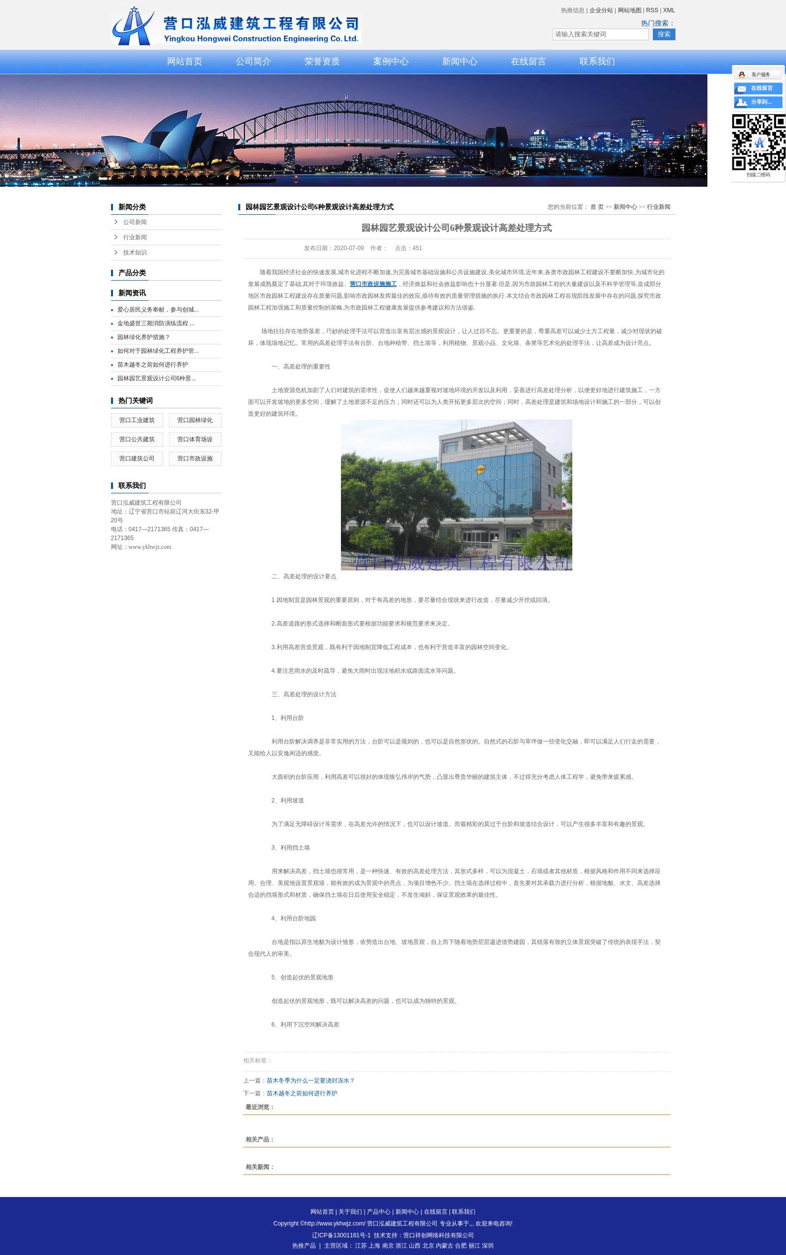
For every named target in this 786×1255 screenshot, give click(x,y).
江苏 (361, 1245)
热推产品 (304, 1245)
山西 (415, 1245)
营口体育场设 (195, 439)
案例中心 (391, 61)
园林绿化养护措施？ (143, 337)
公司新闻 (135, 222)
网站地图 (630, 10)
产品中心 (379, 1211)
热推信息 (573, 10)
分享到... (761, 102)
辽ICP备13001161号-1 (341, 1235)
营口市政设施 (195, 458)
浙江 (401, 1245)
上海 (374, 1245)
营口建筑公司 (137, 458)
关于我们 (350, 1211)
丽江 (474, 1245)
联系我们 (597, 61)
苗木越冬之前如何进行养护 (152, 364)
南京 (388, 1245)
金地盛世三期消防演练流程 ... (156, 323)
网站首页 (184, 61)
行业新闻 (135, 237)
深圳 (488, 1245)
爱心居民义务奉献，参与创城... (158, 309)
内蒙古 (444, 1245)
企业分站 (601, 10)
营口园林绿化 (195, 420)
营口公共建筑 (137, 439)
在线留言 (528, 61)
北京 (428, 1245)
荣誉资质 (322, 61)
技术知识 (135, 252)
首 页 (597, 206)
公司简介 (253, 61)
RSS (652, 10)
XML (669, 10)
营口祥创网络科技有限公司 (438, 1235)
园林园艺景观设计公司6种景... (156, 378)
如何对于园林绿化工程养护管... (158, 350)
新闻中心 (459, 61)
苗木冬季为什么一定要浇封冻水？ (311, 1080)
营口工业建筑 (137, 420)
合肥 (461, 1245)
